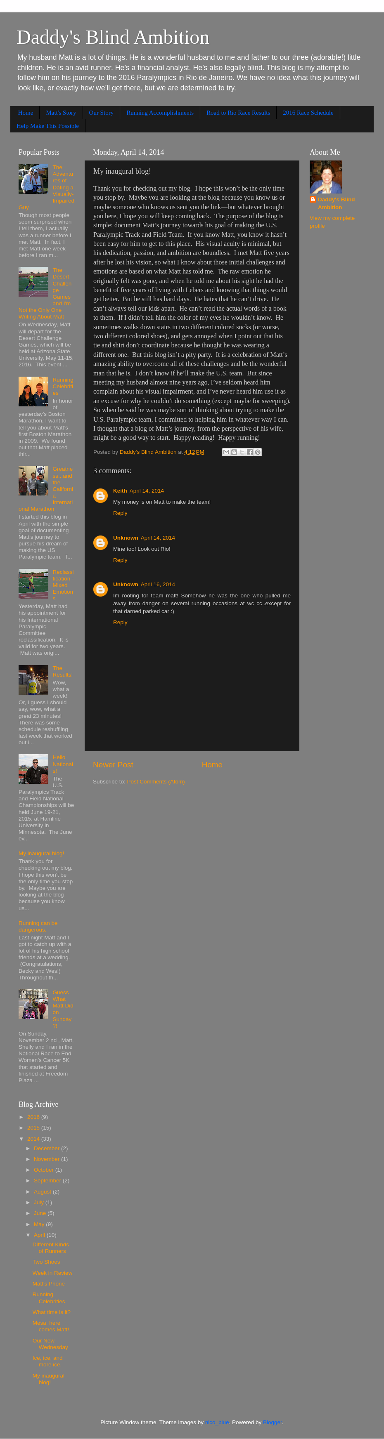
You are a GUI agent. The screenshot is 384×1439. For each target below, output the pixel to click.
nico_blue (217, 1422)
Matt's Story (61, 112)
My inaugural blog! (41, 853)
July (39, 1202)
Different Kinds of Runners (51, 1247)
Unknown (125, 538)
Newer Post (113, 764)
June (40, 1213)
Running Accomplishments (160, 112)
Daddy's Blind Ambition (113, 37)
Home (25, 112)
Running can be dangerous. (38, 926)
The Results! (62, 671)
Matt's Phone (49, 1284)
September (48, 1180)
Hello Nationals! (62, 764)
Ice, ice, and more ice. (48, 1361)
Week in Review (53, 1273)
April (40, 1235)
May (40, 1224)
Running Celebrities (62, 386)
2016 (34, 1117)
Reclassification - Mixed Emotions (62, 585)
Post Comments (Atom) (156, 781)
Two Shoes (46, 1262)
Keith (120, 491)
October (44, 1170)
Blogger (272, 1422)
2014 (34, 1139)
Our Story (101, 112)
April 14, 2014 (147, 491)
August (43, 1192)
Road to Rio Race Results (238, 112)
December (47, 1148)
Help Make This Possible (48, 126)
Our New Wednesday (50, 1344)
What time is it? (52, 1312)
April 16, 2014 (158, 584)
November (47, 1159)
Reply (120, 513)
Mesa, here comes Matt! (51, 1326)
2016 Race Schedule (308, 112)
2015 (34, 1128)
